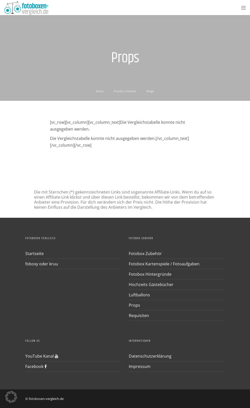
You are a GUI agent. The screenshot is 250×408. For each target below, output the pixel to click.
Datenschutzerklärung (150, 356)
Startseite (34, 253)
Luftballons (139, 295)
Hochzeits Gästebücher (151, 284)
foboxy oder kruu (41, 264)
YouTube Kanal (41, 356)
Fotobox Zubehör (125, 91)
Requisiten (139, 315)
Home (100, 91)
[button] (11, 397)
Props (134, 305)
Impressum (140, 366)
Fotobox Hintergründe (150, 274)
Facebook (36, 366)
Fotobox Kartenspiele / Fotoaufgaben (164, 264)
